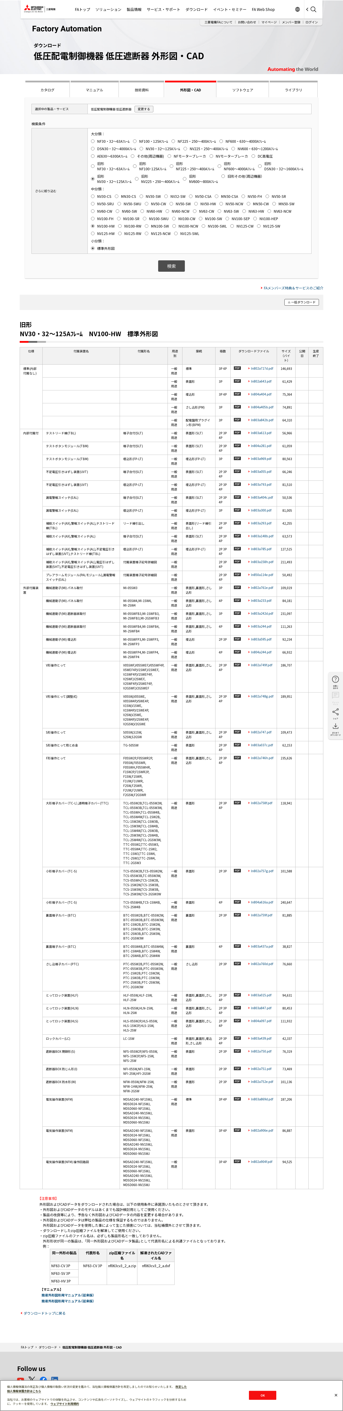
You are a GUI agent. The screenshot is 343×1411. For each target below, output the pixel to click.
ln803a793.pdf (261, 484)
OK (263, 1395)
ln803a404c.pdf (262, 497)
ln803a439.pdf (261, 1038)
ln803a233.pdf (261, 600)
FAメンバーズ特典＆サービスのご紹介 (293, 288)
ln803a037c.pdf (262, 745)
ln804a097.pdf (261, 1021)
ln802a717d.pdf (262, 368)
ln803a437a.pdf (262, 946)
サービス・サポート (163, 9)
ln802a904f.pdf (261, 1161)
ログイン (312, 22)
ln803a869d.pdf (262, 1099)
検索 (171, 266)
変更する (144, 109)
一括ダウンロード (303, 302)
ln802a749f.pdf (261, 665)
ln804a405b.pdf (262, 407)
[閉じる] (336, 1395)
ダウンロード (197, 9)
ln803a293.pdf (261, 523)
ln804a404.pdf (261, 394)
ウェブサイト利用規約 (65, 1404)
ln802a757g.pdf (262, 871)
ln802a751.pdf (261, 1069)
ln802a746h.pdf (262, 758)
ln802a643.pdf (261, 381)
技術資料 (142, 89)
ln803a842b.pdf (262, 420)
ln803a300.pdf (261, 510)
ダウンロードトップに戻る (45, 1313)
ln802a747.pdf (261, 732)
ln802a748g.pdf (262, 696)
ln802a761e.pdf (262, 587)
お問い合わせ (247, 22)
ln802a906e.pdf (262, 1130)
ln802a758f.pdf (261, 803)
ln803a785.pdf (261, 549)
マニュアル (94, 89)
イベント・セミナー (230, 9)
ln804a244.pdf (261, 652)
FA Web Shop (263, 9)
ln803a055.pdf (261, 471)
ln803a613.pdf (261, 433)
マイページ (269, 22)
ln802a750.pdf (261, 1051)
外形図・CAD (190, 89)
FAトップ (82, 9)
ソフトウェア (242, 89)
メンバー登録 (291, 22)
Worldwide (297, 9)
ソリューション (108, 9)
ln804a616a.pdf (262, 902)
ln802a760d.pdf (262, 964)
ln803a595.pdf (261, 639)
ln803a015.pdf (261, 995)
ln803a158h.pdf (262, 562)
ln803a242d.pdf (262, 613)
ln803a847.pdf (261, 1008)
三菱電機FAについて (219, 22)
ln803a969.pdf (261, 458)
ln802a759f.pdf (261, 915)
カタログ (47, 89)
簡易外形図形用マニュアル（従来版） (68, 1295)
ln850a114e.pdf (262, 574)
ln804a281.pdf (261, 446)
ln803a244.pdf (261, 626)
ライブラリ (293, 89)
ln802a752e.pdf (262, 1081)
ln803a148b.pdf (262, 536)
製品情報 (134, 9)
